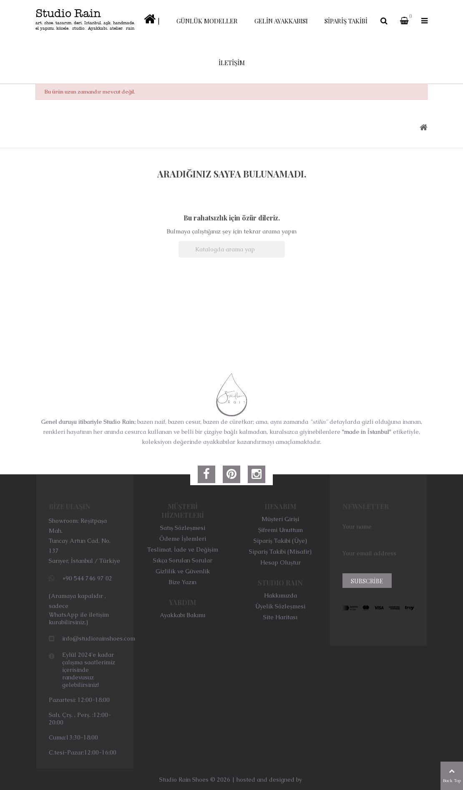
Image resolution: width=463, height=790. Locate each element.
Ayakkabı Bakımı (182, 615)
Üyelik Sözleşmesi (280, 606)
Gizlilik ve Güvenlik (183, 571)
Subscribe (367, 581)
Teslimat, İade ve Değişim (182, 549)
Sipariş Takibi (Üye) (280, 540)
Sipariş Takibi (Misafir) (280, 551)
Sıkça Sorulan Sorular (182, 560)
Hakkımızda (280, 595)
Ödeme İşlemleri (182, 538)
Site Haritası (280, 617)
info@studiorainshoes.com (98, 638)
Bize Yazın (182, 582)
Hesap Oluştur (280, 562)
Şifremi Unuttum (280, 530)
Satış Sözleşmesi (182, 527)
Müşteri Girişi (280, 519)
